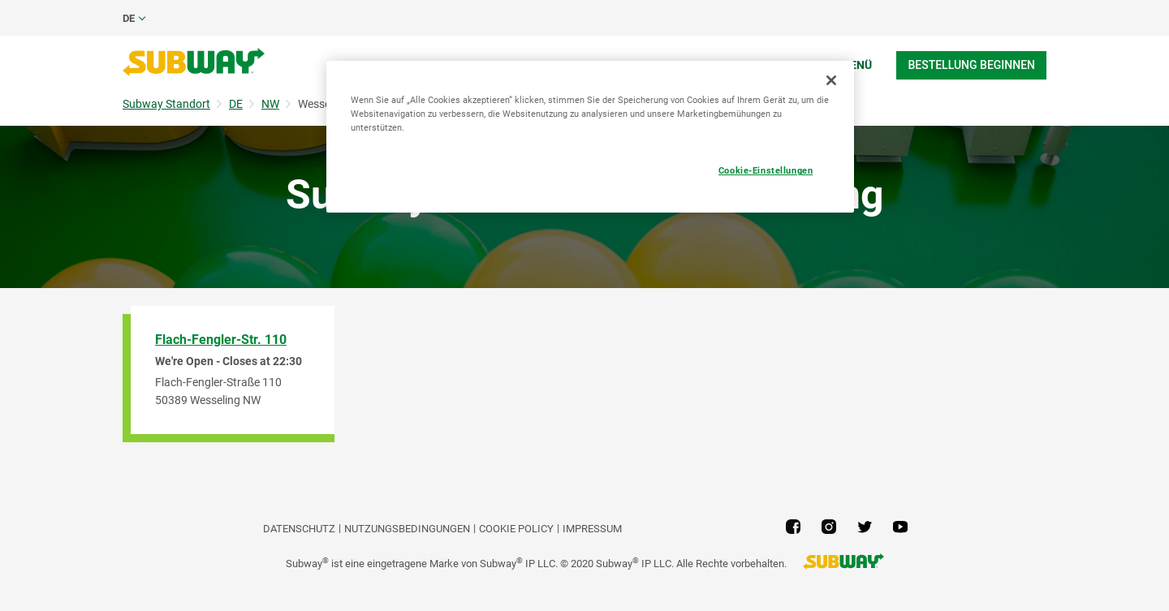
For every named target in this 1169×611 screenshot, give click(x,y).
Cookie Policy (516, 529)
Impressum (592, 529)
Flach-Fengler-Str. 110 (221, 339)
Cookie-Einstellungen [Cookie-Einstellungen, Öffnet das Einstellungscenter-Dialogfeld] (765, 170)
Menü (856, 64)
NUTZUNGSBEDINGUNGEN (407, 529)
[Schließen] (831, 80)
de (129, 18)
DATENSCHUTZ (299, 529)
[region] (590, 137)
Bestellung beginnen (971, 64)
